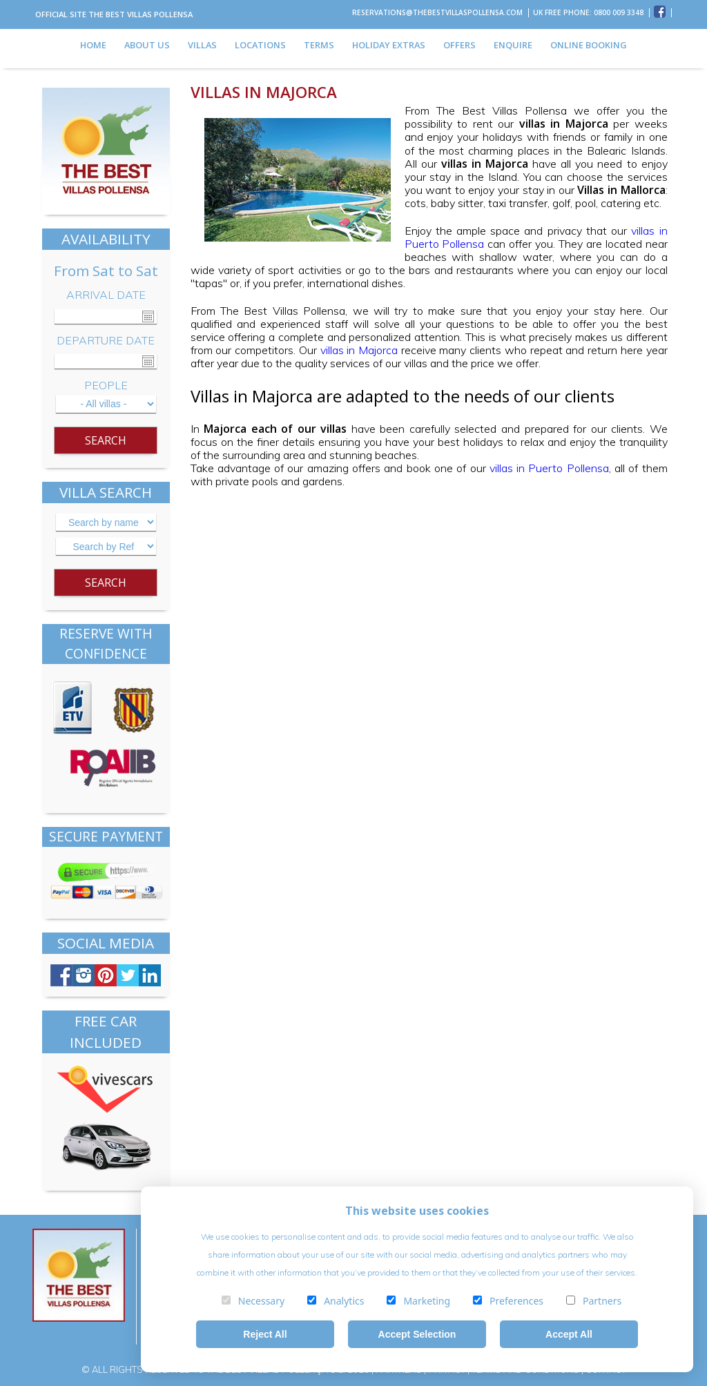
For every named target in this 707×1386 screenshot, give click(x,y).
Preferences (506, 1300)
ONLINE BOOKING (588, 45)
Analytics (333, 1300)
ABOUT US (147, 45)
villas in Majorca (359, 350)
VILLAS (202, 45)
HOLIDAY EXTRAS (388, 45)
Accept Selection (417, 1334)
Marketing (416, 1300)
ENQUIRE (513, 45)
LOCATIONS (260, 45)
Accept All (568, 1334)
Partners (591, 1300)
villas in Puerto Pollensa (549, 468)
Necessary (250, 1300)
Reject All (265, 1334)
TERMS (319, 45)
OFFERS (459, 45)
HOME (93, 45)
